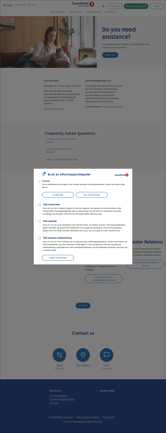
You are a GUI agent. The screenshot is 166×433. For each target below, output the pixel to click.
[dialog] (83, 216)
